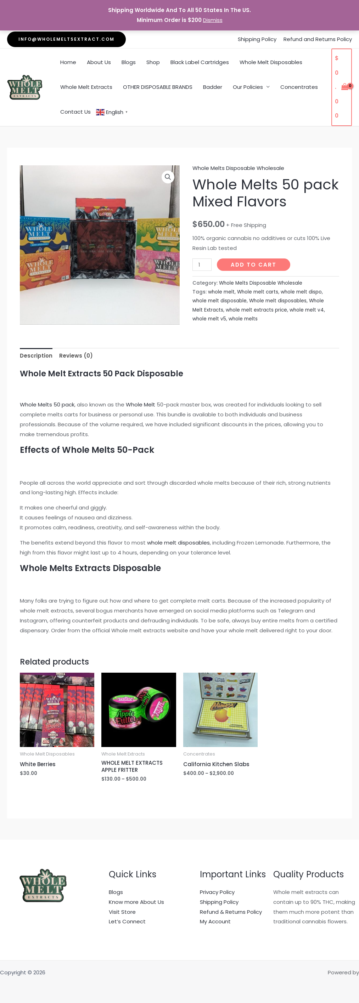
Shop (153, 62)
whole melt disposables (178, 542)
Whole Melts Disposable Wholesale (238, 168)
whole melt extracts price (256, 310)
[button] (66, 39)
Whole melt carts (257, 292)
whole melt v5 (209, 318)
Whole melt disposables (278, 300)
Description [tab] (36, 355)
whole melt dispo (301, 292)
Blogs (129, 62)
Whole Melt (140, 404)
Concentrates (299, 87)
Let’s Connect (127, 921)
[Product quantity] (202, 264)
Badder (212, 87)
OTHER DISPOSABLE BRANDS (157, 87)
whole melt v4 (307, 310)
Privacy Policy (217, 892)
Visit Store (122, 912)
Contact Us (75, 111)
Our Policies (248, 87)
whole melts (243, 318)
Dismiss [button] (213, 20)
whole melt (221, 292)
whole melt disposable (219, 300)
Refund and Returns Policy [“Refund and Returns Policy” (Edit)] (318, 39)
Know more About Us (136, 902)
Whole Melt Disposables (271, 62)
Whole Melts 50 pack (47, 404)
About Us (99, 62)
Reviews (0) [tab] (76, 355)
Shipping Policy (257, 39)
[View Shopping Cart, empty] (341, 87)
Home (68, 62)
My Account (215, 921)
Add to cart (253, 264)
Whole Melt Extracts (86, 87)
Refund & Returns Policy (231, 912)
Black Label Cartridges (199, 62)
